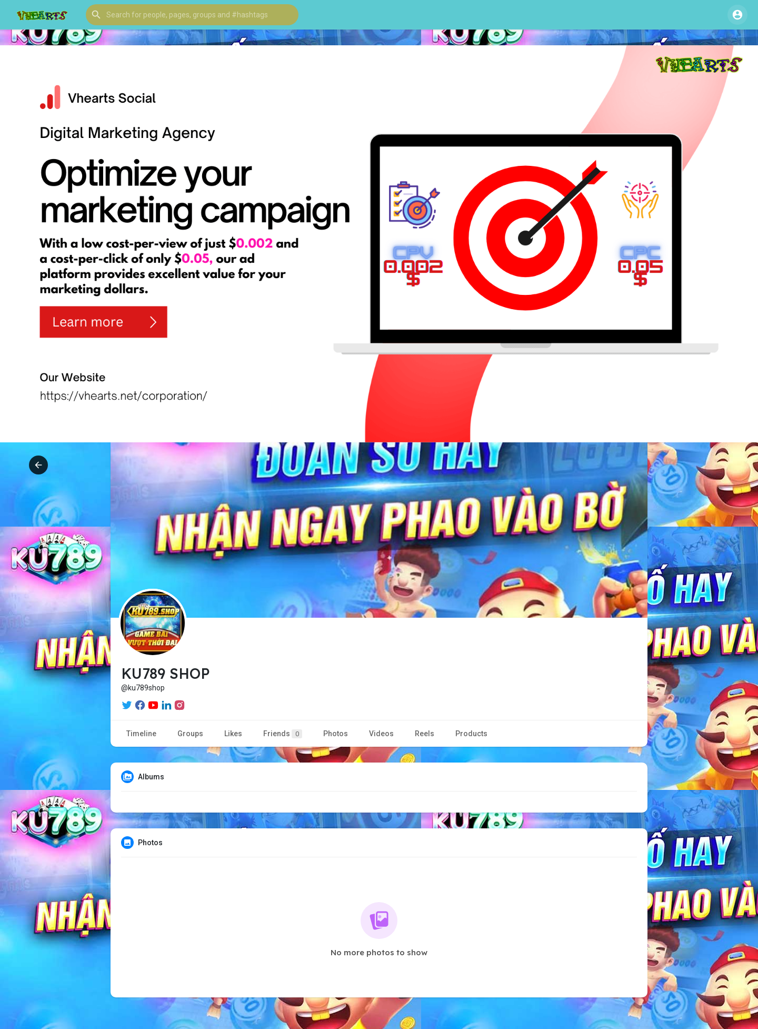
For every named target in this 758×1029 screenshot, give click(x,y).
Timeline (141, 733)
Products (471, 733)
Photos (335, 733)
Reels (424, 733)
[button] (192, 14)
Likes (233, 733)
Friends (282, 733)
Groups (190, 733)
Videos (381, 733)
